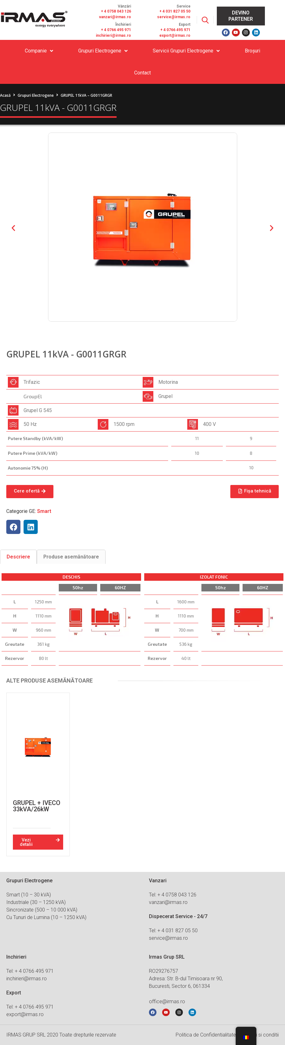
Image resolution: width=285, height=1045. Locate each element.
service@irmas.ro (173, 17)
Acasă (5, 95)
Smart (44, 511)
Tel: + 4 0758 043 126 (172, 895)
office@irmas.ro (167, 1001)
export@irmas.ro (174, 35)
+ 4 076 (166, 30)
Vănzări (124, 6)
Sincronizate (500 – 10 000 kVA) (41, 910)
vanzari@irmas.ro (115, 17)
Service (183, 6)
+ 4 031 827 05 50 (174, 11)
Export (184, 24)
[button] (13, 228)
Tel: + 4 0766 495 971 (30, 971)
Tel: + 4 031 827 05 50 (173, 930)
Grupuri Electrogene (36, 95)
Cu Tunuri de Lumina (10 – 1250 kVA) (46, 917)
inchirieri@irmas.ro (113, 35)
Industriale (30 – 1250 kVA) (36, 902)
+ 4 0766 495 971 (116, 30)
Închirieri (123, 24)
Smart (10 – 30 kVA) (28, 895)
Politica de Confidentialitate (206, 1035)
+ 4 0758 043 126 (116, 11)
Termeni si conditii (259, 1035)
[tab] (18, 557)
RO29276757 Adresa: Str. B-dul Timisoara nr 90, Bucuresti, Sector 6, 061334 (186, 978)
